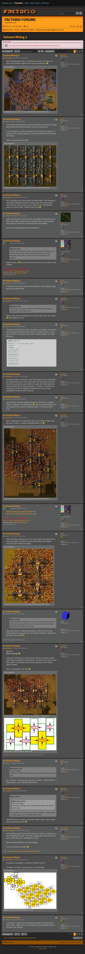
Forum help (24, 273)
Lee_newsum (64, 828)
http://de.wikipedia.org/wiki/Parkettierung (20, 514)
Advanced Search (19, 271)
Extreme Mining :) (15, 37)
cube (62, 621)
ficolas (63, 280)
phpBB (36, 946)
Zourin (63, 223)
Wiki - (18, 273)
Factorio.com (7, 3)
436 (66, 835)
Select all (16, 341)
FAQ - (15, 273)
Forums (19, 3)
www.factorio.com (10, 22)
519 (66, 62)
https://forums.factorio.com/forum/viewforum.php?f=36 (24, 851)
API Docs (45, 3)
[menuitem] (17, 26)
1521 (66, 126)
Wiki (26, 3)
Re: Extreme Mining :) (11, 119)
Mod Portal (35, 3)
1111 (66, 629)
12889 (66, 258)
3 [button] (79, 51)
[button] (82, 51)
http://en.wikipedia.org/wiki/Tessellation (20, 511)
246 (66, 230)
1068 (66, 288)
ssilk (62, 250)
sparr (62, 119)
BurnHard (63, 55)
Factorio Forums (20, 19)
